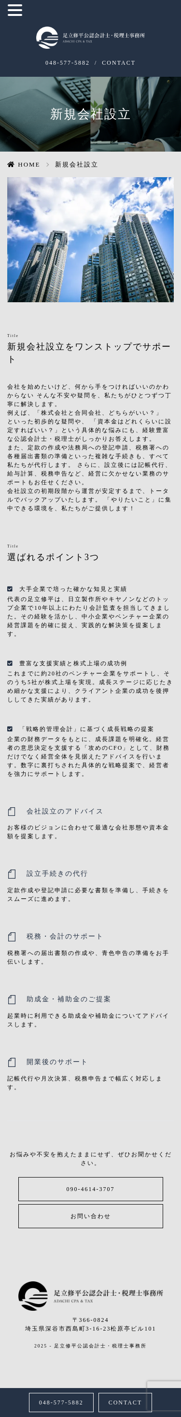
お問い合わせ (90, 1216)
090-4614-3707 (91, 1189)
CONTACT (119, 62)
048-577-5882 (67, 62)
